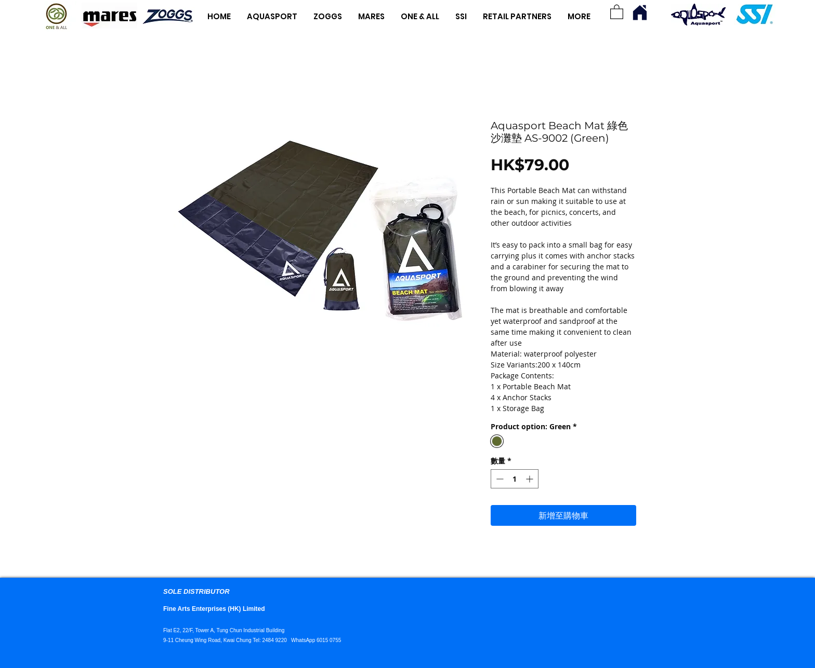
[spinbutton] (514, 479)
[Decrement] (498, 479)
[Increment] (530, 479)
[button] (616, 11)
